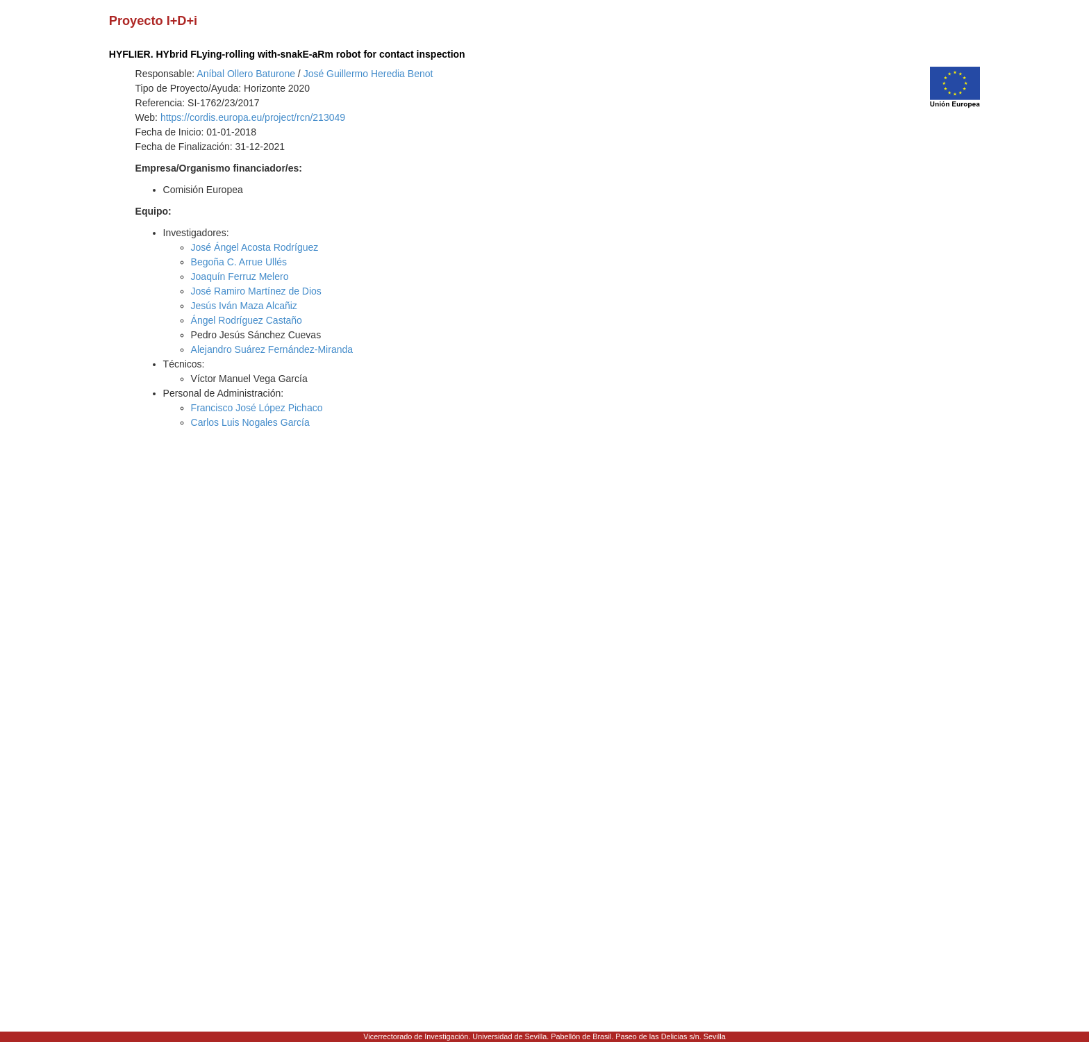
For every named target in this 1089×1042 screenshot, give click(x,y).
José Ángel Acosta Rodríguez (255, 247)
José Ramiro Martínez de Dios (256, 291)
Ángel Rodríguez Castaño (246, 320)
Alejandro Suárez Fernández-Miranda (272, 349)
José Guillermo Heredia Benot (368, 73)
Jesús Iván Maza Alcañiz (244, 305)
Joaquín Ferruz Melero (240, 276)
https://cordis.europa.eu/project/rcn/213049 (252, 117)
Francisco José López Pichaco (257, 407)
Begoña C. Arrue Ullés (239, 261)
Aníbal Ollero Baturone (246, 73)
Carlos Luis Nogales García (250, 422)
